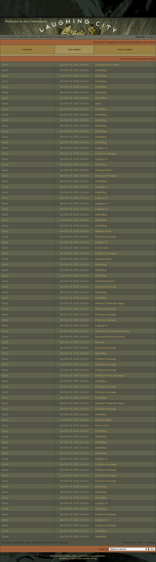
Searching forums (105, 281)
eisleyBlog (101, 70)
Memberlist (46, 37)
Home (4, 37)
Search (34, 37)
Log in (151, 37)
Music (98, 103)
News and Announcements (110, 336)
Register (141, 37)
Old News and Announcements (112, 331)
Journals (23, 37)
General (99, 342)
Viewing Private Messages (109, 303)
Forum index (102, 247)
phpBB (62, 558)
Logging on (101, 148)
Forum (13, 37)
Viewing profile (103, 170)
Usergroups (60, 37)
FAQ (71, 37)
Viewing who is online (107, 64)
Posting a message (105, 153)
